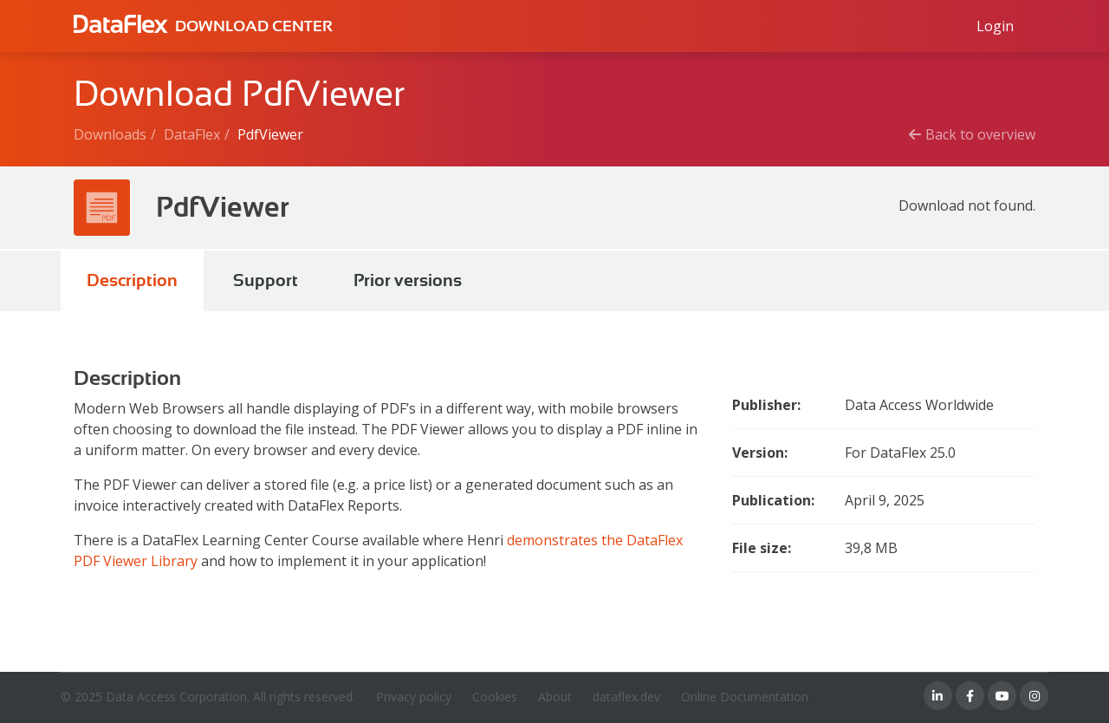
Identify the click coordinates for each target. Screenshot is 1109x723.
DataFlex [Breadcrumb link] (192, 134)
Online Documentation (744, 696)
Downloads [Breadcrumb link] (110, 134)
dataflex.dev (626, 696)
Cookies (494, 696)
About (555, 696)
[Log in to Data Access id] (995, 26)
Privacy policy (413, 696)
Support (265, 280)
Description (132, 280)
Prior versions (407, 280)
